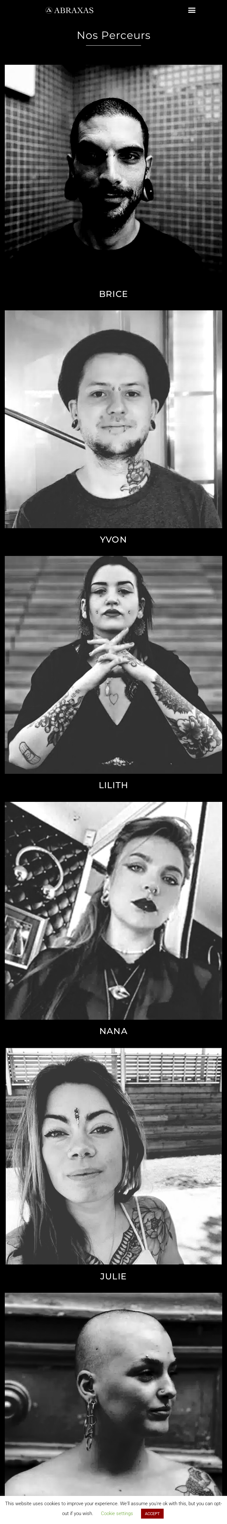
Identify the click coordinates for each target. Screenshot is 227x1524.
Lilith (114, 785)
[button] (192, 10)
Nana (113, 1031)
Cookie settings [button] (117, 1513)
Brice (113, 294)
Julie (113, 1276)
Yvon (113, 539)
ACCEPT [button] (152, 1513)
